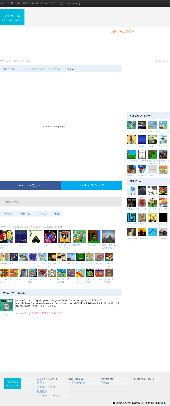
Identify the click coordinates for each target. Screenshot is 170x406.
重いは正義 (142, 176)
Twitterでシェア (91, 185)
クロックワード (132, 238)
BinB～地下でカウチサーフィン (65, 245)
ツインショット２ (164, 223)
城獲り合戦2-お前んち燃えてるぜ (109, 245)
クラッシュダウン (90, 279)
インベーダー (143, 131)
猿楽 (160, 176)
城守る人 (130, 176)
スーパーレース (153, 209)
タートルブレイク (5, 279)
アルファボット (33, 263)
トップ (166, 3)
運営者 (41, 382)
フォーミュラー (43, 279)
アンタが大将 (143, 161)
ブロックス (152, 176)
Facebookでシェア (30, 185)
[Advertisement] (74, 33)
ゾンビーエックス (109, 263)
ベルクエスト (153, 131)
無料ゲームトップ (11, 69)
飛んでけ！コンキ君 (62, 279)
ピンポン (141, 146)
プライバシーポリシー (50, 395)
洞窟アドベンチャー (52, 263)
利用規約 (42, 391)
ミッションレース (43, 263)
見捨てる (24, 213)
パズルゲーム (53, 69)
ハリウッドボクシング (7, 245)
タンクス (151, 146)
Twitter (105, 382)
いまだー (130, 146)
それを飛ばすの (33, 279)
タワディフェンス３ (132, 223)
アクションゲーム (34, 69)
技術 (56, 213)
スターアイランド (81, 279)
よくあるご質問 (46, 387)
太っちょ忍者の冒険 (109, 279)
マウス (7, 213)
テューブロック (164, 209)
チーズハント (132, 161)
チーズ (42, 213)
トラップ (130, 131)
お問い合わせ (77, 382)
